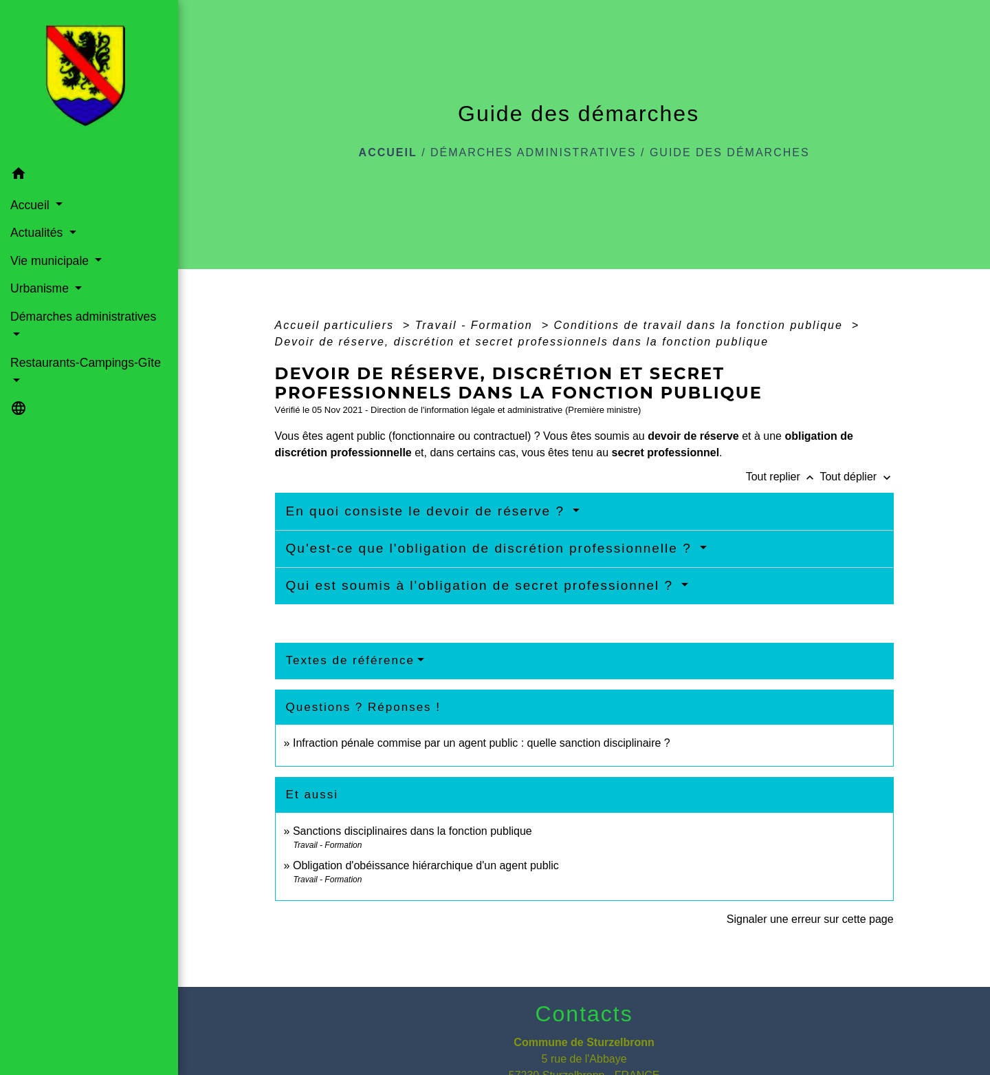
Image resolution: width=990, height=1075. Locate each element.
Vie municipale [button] (51, 261)
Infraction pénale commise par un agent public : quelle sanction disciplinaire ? (481, 743)
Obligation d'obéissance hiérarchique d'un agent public (426, 865)
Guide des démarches (730, 152)
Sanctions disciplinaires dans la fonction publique (414, 831)
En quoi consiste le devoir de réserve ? (428, 511)
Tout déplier (856, 476)
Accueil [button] (31, 205)
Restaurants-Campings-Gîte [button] (85, 363)
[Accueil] (89, 79)
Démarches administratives (533, 152)
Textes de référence (350, 660)
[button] (89, 175)
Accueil (388, 152)
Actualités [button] (38, 233)
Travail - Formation (476, 325)
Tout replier (783, 476)
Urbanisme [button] (41, 288)
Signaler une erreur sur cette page (810, 919)
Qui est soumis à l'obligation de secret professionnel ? (482, 585)
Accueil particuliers (337, 325)
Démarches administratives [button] (83, 316)
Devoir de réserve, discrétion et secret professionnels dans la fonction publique (522, 342)
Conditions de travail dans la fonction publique (700, 325)
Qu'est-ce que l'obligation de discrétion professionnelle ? (491, 548)
